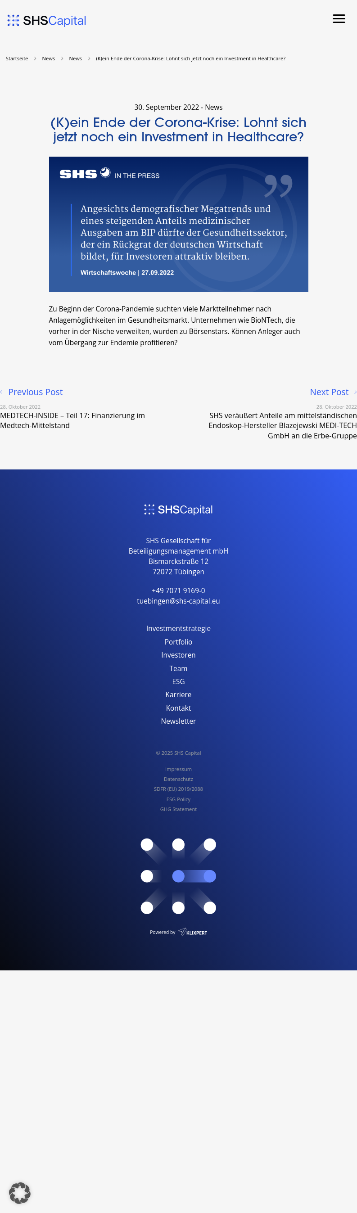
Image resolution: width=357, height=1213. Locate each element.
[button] (20, 1193)
